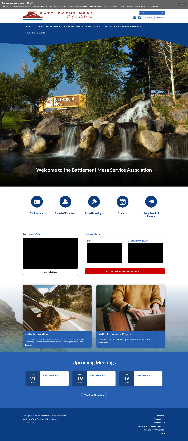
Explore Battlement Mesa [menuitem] (46, 26)
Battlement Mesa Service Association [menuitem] (81, 26)
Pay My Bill (148, 17)
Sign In (162, 433)
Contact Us (160, 17)
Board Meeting (50, 375)
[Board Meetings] (94, 205)
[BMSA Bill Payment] (37, 205)
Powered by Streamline (154, 430)
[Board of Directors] (65, 205)
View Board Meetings (94, 395)
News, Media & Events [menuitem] (35, 33)
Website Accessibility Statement (151, 426)
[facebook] (139, 18)
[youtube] (134, 18)
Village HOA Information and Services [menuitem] (122, 26)
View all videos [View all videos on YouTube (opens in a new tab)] (50, 272)
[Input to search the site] (152, 13)
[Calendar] (122, 205)
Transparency (159, 423)
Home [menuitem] (27, 26)
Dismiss (182, 4)
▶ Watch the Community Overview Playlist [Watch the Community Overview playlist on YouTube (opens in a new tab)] (125, 271)
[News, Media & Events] (151, 207)
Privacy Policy (159, 419)
